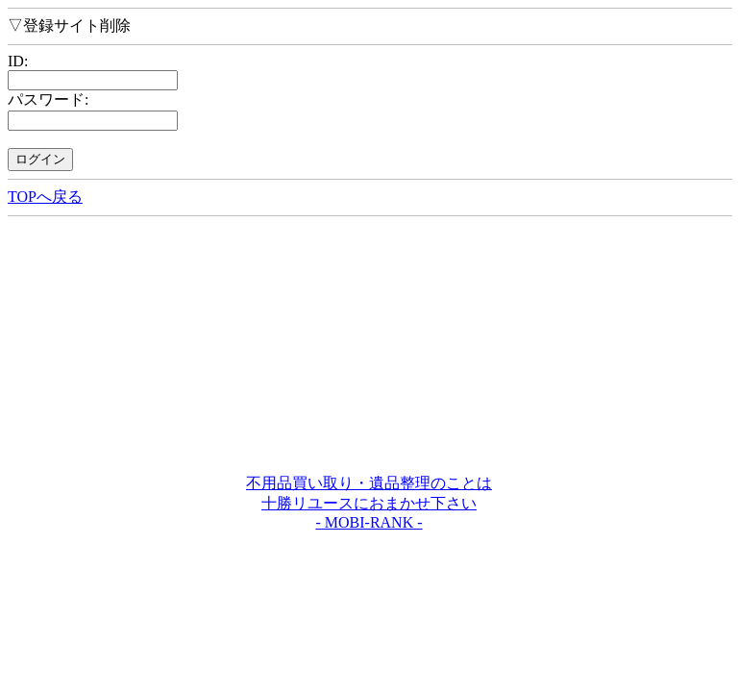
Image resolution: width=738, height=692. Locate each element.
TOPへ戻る (45, 196)
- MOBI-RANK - (368, 522)
